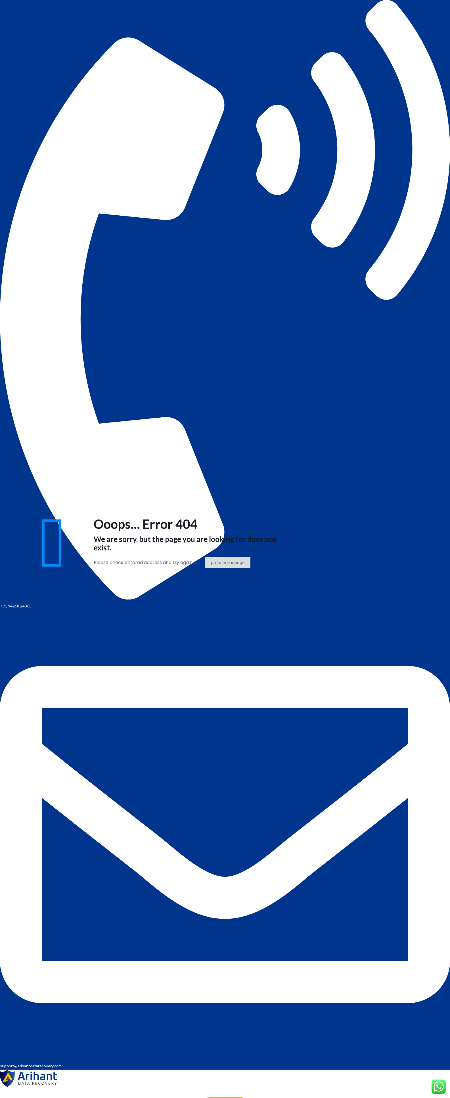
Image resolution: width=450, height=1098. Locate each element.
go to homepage (228, 562)
